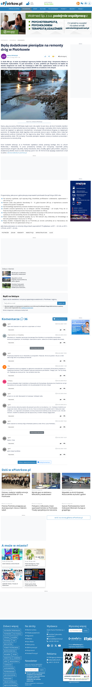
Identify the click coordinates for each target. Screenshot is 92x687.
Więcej (80, 9)
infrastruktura (41, 233)
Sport (35, 9)
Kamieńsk (17, 658)
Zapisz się (61, 303)
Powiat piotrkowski (11, 648)
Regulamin (30, 636)
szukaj (85, 631)
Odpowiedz (11, 330)
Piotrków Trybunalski (12, 630)
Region (72, 9)
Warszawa (7, 679)
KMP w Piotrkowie (10, 685)
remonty (20, 233)
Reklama (29, 639)
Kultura (43, 9)
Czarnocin (8, 665)
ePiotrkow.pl (4, 40)
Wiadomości (21, 40)
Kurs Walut (30, 642)
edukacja (7, 641)
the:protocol (31, 650)
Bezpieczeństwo (10, 651)
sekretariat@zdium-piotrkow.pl (17, 153)
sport (15, 654)
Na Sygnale (17, 634)
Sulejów (14, 637)
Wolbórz (7, 654)
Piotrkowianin (9, 672)
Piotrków (5, 233)
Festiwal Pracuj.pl (32, 653)
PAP (14, 641)
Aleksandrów (9, 668)
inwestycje (30, 233)
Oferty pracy (30, 644)
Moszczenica (14, 661)
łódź (6, 661)
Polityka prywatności (33, 633)
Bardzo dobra (48, 4)
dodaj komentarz (60, 319)
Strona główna (14, 9)
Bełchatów (8, 644)
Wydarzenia (26, 9)
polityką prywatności (27, 308)
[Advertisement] (34, 168)
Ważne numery (31, 630)
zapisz (42, 670)
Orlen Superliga (10, 682)
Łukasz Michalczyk (12, 55)
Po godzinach (53, 9)
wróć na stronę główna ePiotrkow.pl (69, 517)
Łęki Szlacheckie (9, 675)
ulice (51, 233)
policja (6, 637)
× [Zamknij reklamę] (88, 650)
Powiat (63, 9)
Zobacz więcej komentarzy (27, 462)
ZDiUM (13, 233)
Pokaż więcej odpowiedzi (37, 348)
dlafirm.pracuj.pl (32, 647)
